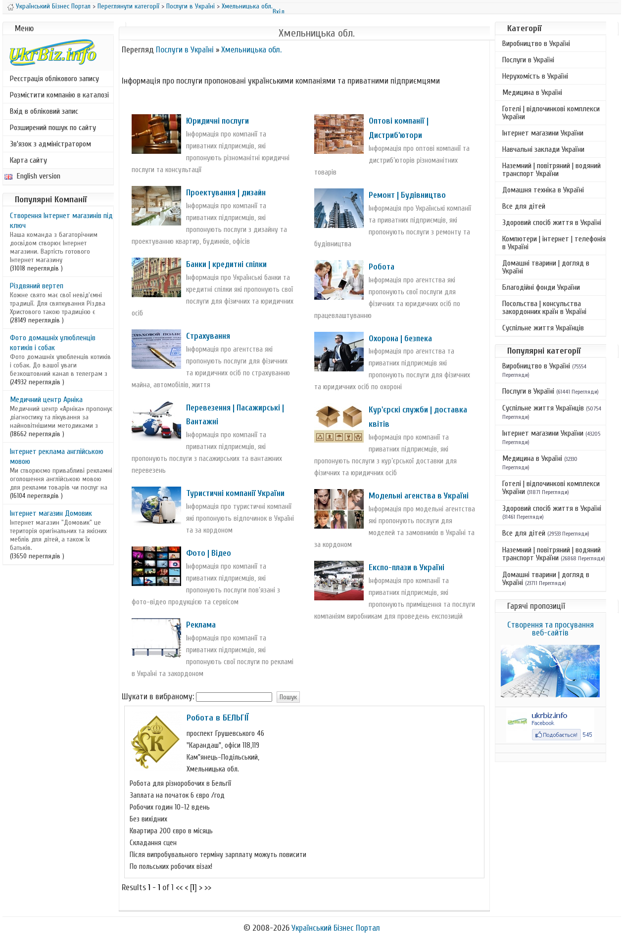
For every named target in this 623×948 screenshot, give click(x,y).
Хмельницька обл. (247, 6)
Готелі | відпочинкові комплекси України (551, 112)
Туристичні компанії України (235, 493)
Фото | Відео (208, 553)
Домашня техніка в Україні (543, 189)
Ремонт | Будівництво (407, 195)
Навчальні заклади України (543, 149)
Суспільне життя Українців (543, 327)
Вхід (279, 11)
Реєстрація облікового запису (54, 78)
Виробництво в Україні (536, 43)
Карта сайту (28, 160)
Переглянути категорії (128, 6)
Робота (381, 266)
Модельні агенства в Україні (419, 495)
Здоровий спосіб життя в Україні (551, 222)
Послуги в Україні (190, 6)
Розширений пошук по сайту (53, 127)
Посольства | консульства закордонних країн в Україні (544, 307)
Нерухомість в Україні (535, 76)
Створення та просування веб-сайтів (550, 628)
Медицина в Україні (532, 92)
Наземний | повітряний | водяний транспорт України (551, 169)
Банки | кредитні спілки (226, 264)
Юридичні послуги (217, 121)
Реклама (201, 625)
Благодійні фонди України (541, 287)
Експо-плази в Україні (406, 567)
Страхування (208, 336)
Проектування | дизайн (226, 192)
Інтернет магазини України (542, 133)
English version (32, 176)
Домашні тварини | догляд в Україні (545, 267)
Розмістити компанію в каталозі (59, 94)
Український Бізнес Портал (53, 6)
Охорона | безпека (400, 338)
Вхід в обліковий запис (44, 111)
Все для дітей (523, 206)
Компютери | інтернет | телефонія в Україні (554, 242)
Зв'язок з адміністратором (50, 143)
